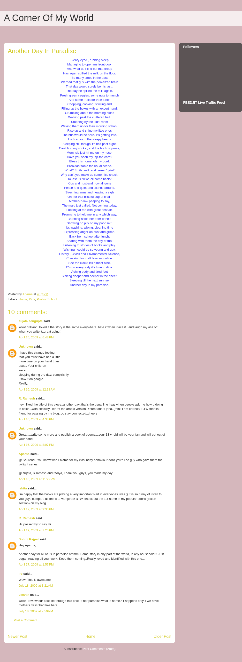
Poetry (41, 299)
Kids (32, 299)
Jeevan (24, 595)
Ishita (23, 488)
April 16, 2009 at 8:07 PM (36, 445)
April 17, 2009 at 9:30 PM (36, 509)
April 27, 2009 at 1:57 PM (36, 564)
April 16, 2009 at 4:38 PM (36, 419)
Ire (21, 573)
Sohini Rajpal (28, 539)
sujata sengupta (31, 321)
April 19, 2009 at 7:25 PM (36, 530)
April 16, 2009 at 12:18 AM (37, 389)
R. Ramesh (27, 398)
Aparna (24, 454)
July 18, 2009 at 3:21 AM (36, 585)
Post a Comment (25, 620)
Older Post (162, 636)
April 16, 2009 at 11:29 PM (37, 479)
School (52, 299)
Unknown (26, 346)
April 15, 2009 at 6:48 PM (36, 337)
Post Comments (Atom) (99, 649)
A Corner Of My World (49, 18)
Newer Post (17, 636)
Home (23, 299)
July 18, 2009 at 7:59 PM (36, 611)
